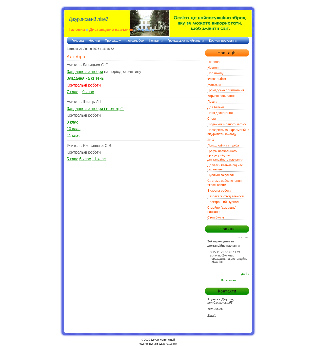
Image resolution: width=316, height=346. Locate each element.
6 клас (85, 159)
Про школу (113, 40)
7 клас (72, 92)
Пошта (212, 101)
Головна (77, 29)
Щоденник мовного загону (226, 124)
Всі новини (228, 280)
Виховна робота (219, 190)
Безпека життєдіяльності (225, 196)
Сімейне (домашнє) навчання (222, 210)
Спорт (212, 118)
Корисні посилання (223, 40)
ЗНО (210, 140)
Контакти (155, 40)
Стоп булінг (215, 217)
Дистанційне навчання (111, 29)
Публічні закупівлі (220, 175)
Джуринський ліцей (88, 19)
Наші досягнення (220, 113)
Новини (94, 40)
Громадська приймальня (225, 90)
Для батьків (215, 107)
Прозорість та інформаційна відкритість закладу (228, 132)
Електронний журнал (223, 202)
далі (244, 273)
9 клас (88, 92)
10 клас (73, 129)
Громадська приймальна (186, 40)
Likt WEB (159, 343)
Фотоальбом (135, 40)
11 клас (99, 159)
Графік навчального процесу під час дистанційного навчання (225, 155)
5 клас (72, 159)
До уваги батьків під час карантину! (225, 167)
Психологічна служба (223, 145)
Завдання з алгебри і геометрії (95, 109)
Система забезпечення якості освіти (224, 183)
